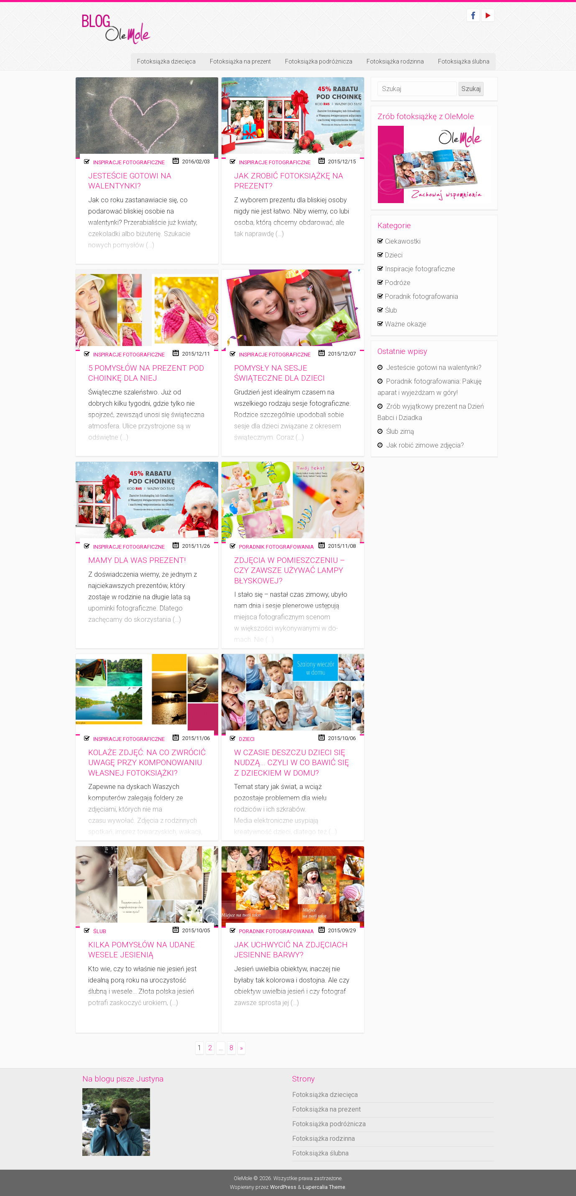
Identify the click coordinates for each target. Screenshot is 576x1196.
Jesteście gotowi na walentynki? (434, 368)
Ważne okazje (405, 324)
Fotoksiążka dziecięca (166, 61)
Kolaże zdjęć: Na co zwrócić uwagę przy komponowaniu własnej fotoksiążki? (147, 763)
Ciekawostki (403, 241)
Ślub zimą (400, 431)
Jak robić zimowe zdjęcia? (425, 445)
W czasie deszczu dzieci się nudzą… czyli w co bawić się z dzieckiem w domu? (291, 763)
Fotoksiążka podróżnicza (318, 61)
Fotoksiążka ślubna (463, 61)
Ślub (99, 931)
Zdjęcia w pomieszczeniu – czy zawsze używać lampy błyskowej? (289, 570)
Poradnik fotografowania (276, 547)
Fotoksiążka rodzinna (395, 61)
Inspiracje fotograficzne (129, 162)
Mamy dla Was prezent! (137, 560)
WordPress (283, 1187)
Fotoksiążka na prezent (240, 61)
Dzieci (247, 739)
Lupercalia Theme (324, 1187)
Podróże (397, 283)
